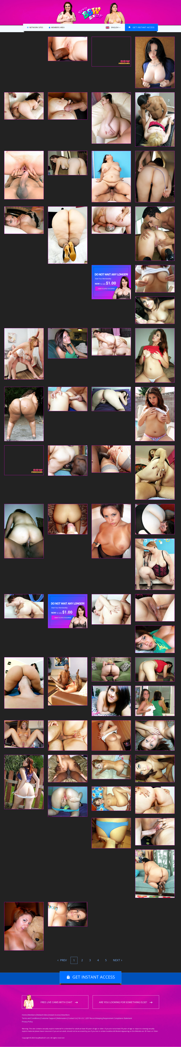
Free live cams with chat (56, 1002)
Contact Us (72, 1018)
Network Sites (36, 28)
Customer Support (48, 1018)
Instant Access (54, 1015)
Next (116, 960)
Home (24, 1015)
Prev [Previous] (63, 960)
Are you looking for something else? (123, 1002)
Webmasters (62, 1018)
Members (32, 1015)
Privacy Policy (27, 1022)
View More (65, 1015)
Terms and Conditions (31, 1018)
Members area (57, 28)
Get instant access (143, 27)
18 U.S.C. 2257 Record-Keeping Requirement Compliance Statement (105, 1018)
